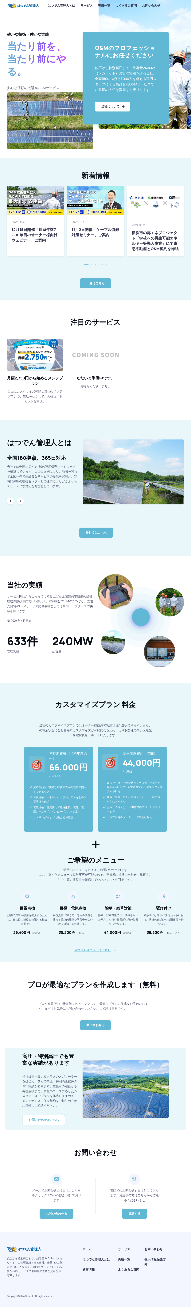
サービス (86, 5)
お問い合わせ (151, 5)
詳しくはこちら (96, 532)
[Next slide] (20, 501)
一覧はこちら (95, 283)
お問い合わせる (56, 1213)
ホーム (87, 1249)
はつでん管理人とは (61, 5)
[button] (86, 264)
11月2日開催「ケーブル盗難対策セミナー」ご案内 (95, 232)
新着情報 (89, 1269)
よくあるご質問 (126, 5)
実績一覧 (104, 5)
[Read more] (35, 200)
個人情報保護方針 (155, 1261)
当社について (113, 106)
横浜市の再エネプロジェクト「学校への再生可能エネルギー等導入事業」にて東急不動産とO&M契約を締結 (155, 240)
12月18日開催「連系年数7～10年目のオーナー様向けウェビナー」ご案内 (35, 235)
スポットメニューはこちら (92, 950)
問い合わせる (95, 1025)
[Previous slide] (10, 501)
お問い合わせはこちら (44, 1120)
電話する (134, 1213)
